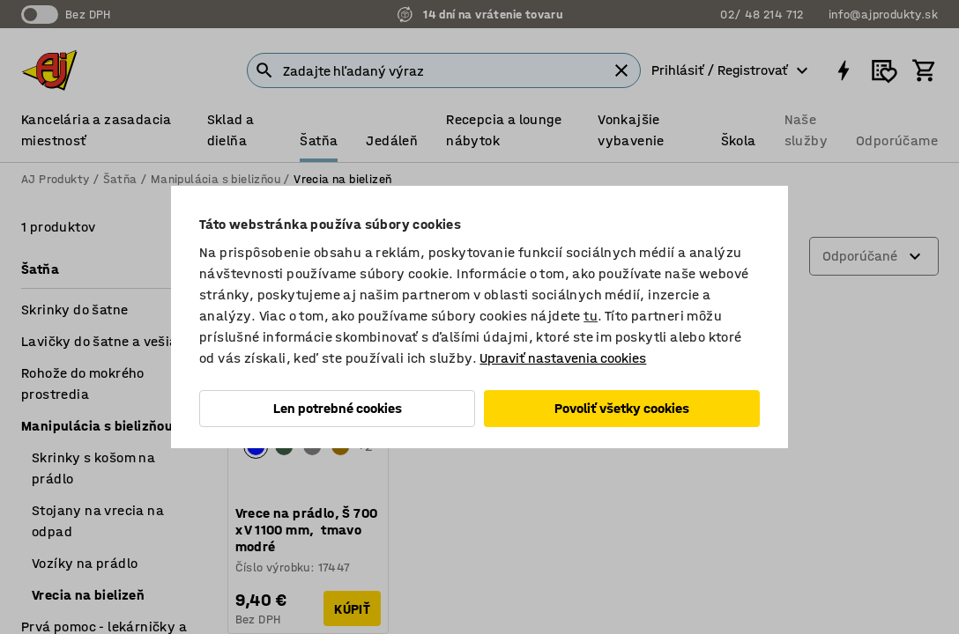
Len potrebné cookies (337, 408)
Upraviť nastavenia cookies (563, 358)
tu (591, 315)
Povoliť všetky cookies (621, 408)
